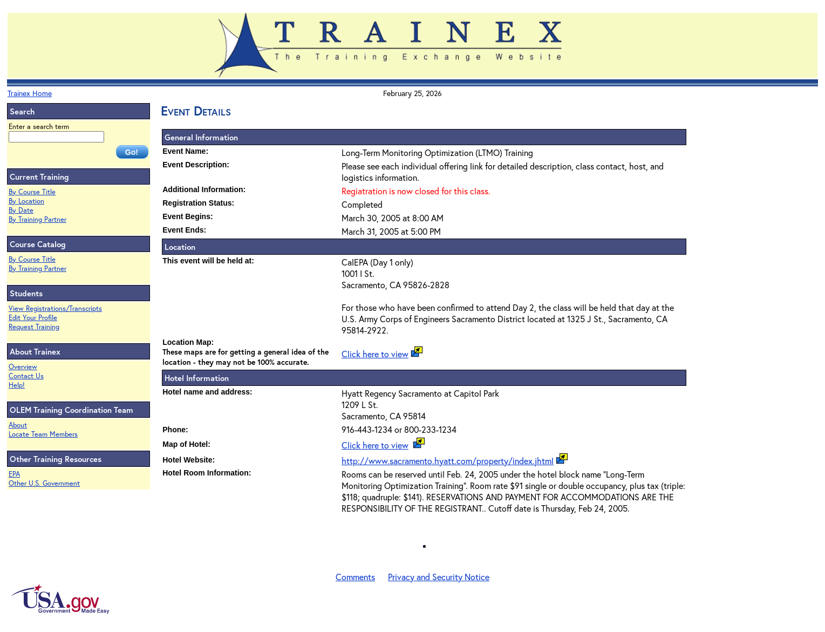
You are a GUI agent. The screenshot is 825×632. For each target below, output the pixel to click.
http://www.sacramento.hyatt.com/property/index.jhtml (448, 460)
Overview (23, 366)
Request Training (34, 326)
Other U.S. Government (44, 483)
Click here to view (375, 353)
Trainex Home (30, 93)
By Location (26, 201)
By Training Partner (37, 219)
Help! (17, 385)
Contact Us (26, 375)
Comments (355, 576)
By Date (21, 210)
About (18, 425)
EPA (14, 474)
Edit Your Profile (33, 317)
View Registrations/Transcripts (55, 308)
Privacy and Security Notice (438, 576)
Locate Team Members (43, 434)
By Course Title (32, 191)
